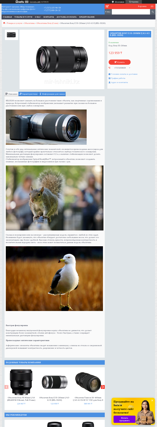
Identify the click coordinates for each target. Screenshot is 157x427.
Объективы (29, 23)
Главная (7, 17)
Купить (121, 62)
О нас (38, 17)
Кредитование (87, 17)
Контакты (48, 17)
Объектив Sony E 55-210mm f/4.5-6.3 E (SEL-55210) (54, 398)
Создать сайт (35, 2)
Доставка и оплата (67, 17)
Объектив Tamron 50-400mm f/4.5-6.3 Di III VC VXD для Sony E (88, 398)
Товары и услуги (23, 17)
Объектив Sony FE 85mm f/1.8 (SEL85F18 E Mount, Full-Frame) (21, 398)
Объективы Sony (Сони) (47, 23)
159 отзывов (119, 2)
